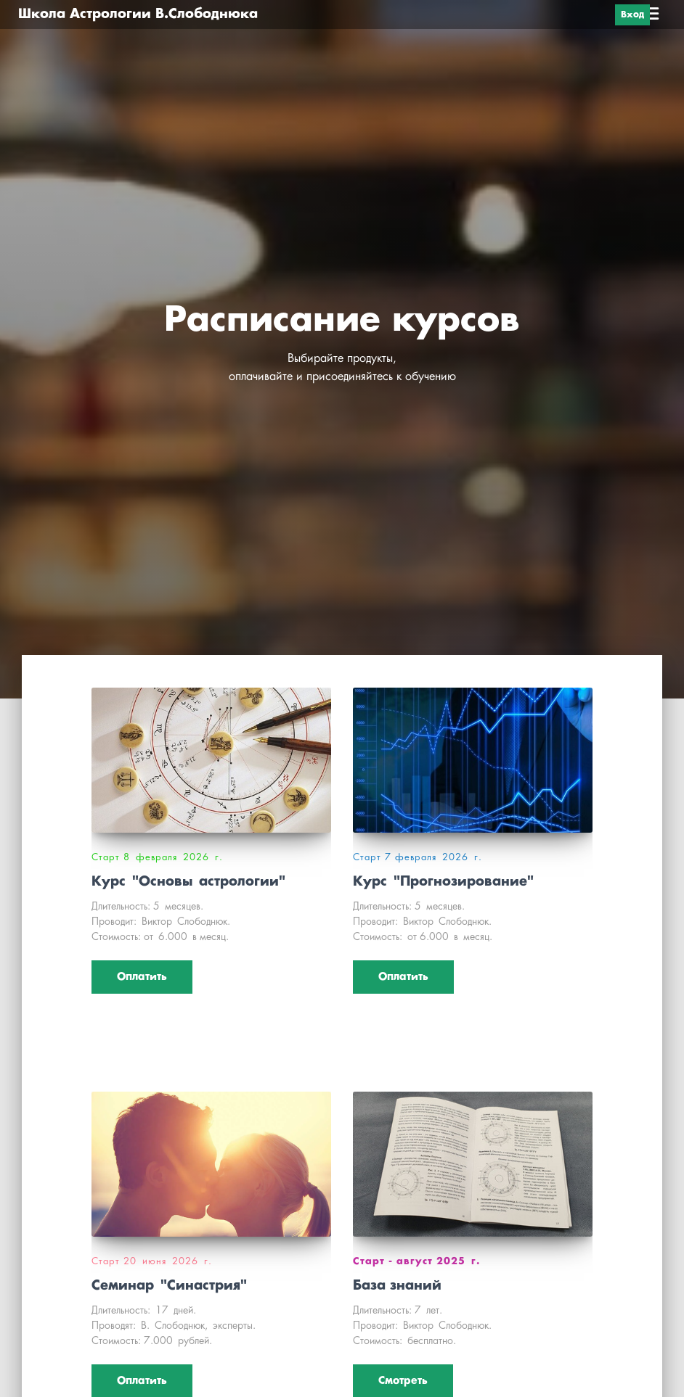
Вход (632, 15)
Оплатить (142, 977)
